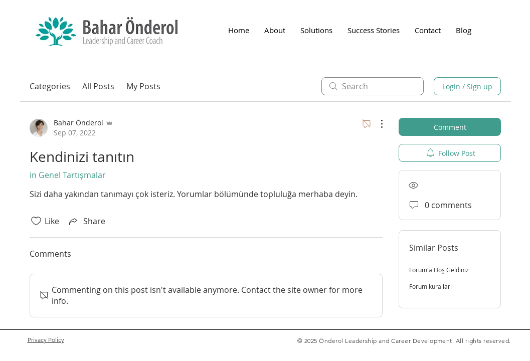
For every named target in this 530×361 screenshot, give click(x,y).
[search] (372, 86)
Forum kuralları (430, 286)
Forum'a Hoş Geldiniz (439, 270)
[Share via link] (86, 221)
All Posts (98, 86)
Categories (50, 86)
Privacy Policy (46, 339)
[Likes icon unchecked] (36, 221)
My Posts (143, 86)
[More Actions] (377, 124)
